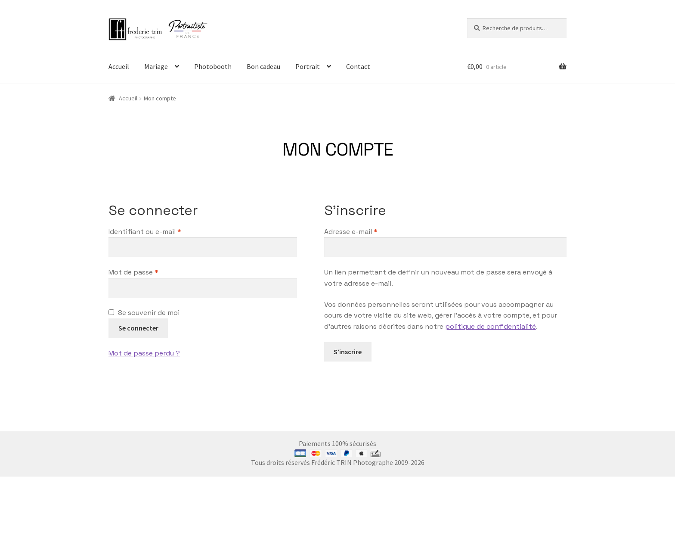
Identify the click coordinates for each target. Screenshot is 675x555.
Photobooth (213, 66)
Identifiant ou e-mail (162, 231)
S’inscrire (348, 351)
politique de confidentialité (490, 326)
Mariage (156, 66)
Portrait (307, 66)
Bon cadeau (263, 66)
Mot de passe (151, 272)
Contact (358, 66)
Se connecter (138, 328)
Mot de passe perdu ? (144, 353)
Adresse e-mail (369, 231)
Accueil (118, 66)
